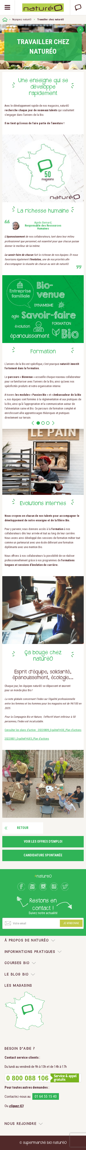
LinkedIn (54, 886)
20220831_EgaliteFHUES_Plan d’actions (27, 738)
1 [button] (38, 423)
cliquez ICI (16, 1106)
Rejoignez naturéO (21, 19)
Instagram (43, 886)
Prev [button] (33, 423)
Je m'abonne (71, 923)
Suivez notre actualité (43, 913)
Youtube (32, 886)
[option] (43, 384)
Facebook (21, 886)
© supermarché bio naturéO (42, 1142)
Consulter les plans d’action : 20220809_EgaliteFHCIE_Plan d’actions (43, 730)
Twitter (65, 886)
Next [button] (53, 423)
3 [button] (48, 423)
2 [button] (43, 423)
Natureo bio (43, 7)
